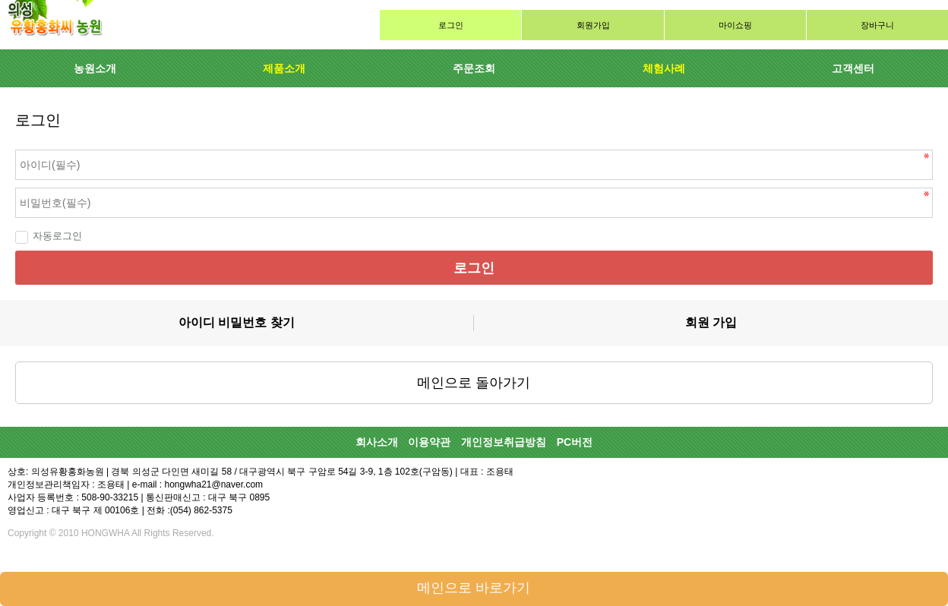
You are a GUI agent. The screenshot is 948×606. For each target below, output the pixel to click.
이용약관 (429, 442)
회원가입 (593, 25)
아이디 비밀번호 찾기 (237, 322)
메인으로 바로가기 (473, 587)
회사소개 (377, 442)
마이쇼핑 (735, 25)
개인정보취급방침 (503, 442)
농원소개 (95, 68)
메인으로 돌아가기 (473, 382)
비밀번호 (0, 146)
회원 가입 (711, 322)
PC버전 (574, 442)
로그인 (450, 25)
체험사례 (664, 68)
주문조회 (474, 68)
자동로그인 (48, 235)
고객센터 (853, 68)
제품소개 (284, 68)
